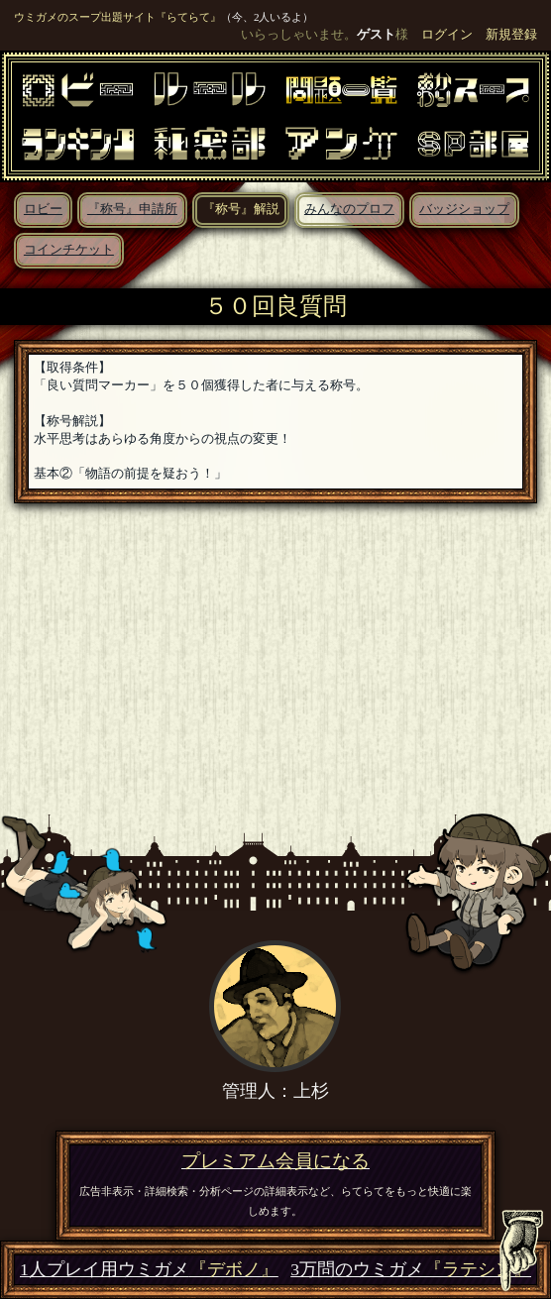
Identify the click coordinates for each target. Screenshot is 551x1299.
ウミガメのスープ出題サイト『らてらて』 (117, 17)
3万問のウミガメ (410, 1269)
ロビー (43, 209)
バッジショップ (464, 209)
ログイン (447, 35)
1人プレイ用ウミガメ (149, 1269)
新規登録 (511, 35)
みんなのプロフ (349, 209)
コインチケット (69, 250)
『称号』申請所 (132, 209)
